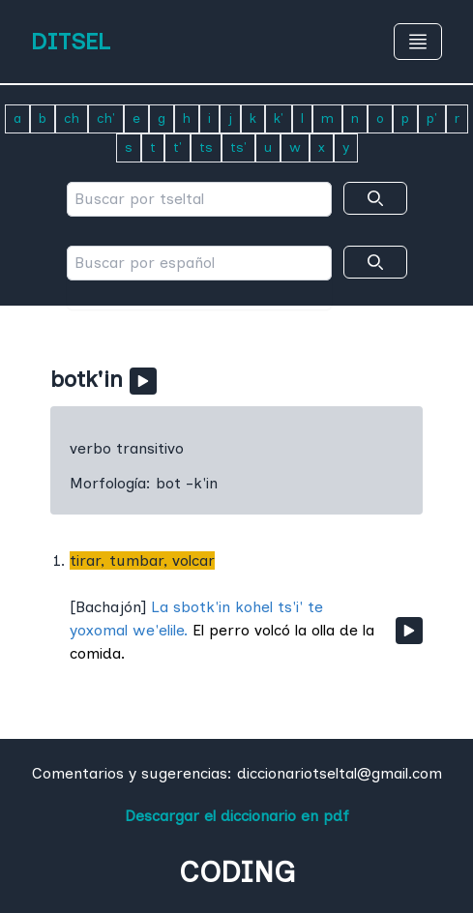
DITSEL (70, 41)
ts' (238, 147)
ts (206, 147)
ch (71, 118)
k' (278, 118)
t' (177, 147)
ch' (106, 118)
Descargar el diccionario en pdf (237, 816)
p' (432, 118)
